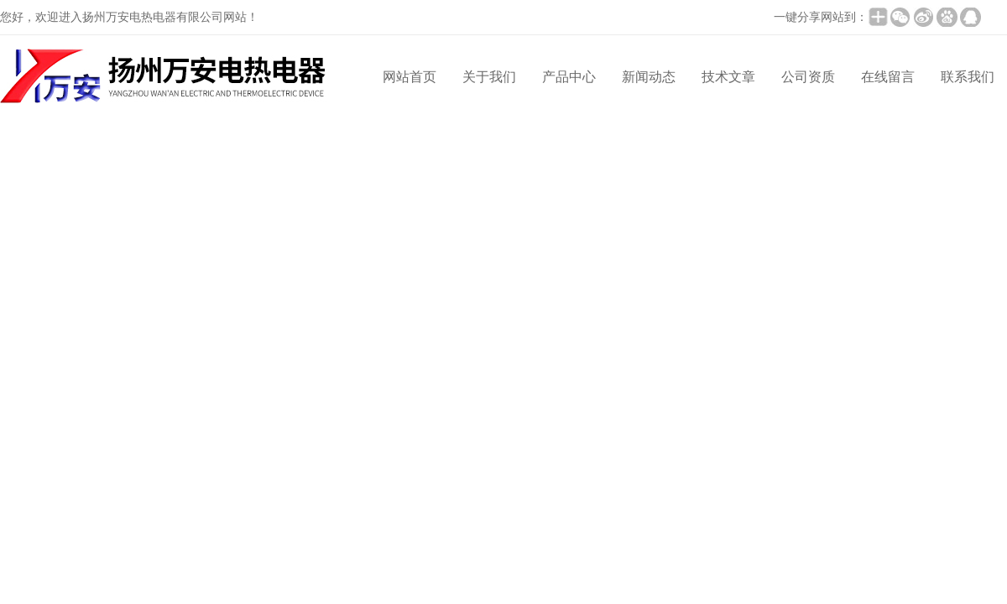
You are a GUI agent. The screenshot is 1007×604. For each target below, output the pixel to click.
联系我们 (967, 77)
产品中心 (569, 77)
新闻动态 (649, 77)
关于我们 (489, 77)
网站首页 (409, 77)
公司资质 (808, 77)
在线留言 (888, 77)
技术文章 (728, 77)
